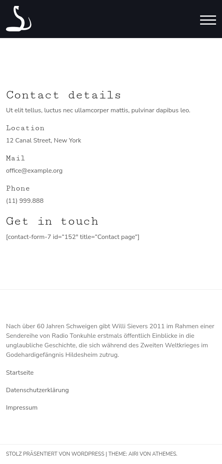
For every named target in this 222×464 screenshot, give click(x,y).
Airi (133, 454)
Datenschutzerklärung (37, 390)
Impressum (21, 407)
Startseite (20, 372)
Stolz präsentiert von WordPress (55, 454)
